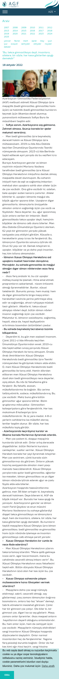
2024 (49, 34)
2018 (49, 31)
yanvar (7, 41)
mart (25, 41)
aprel (34, 41)
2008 (15, 28)
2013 (6, 31)
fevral (17, 41)
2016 (32, 31)
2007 (6, 28)
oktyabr (38, 44)
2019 (6, 34)
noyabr (48, 44)
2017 (41, 31)
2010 (32, 28)
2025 (6, 37)
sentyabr (25, 44)
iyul (6, 44)
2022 (32, 34)
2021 (24, 34)
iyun (50, 41)
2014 (15, 31)
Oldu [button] (7, 675)
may (42, 41)
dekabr (7, 47)
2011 (41, 28)
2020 (15, 34)
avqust (14, 44)
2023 (41, 34)
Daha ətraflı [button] (48, 666)
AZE (51, 12)
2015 (24, 31)
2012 (49, 28)
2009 (24, 28)
